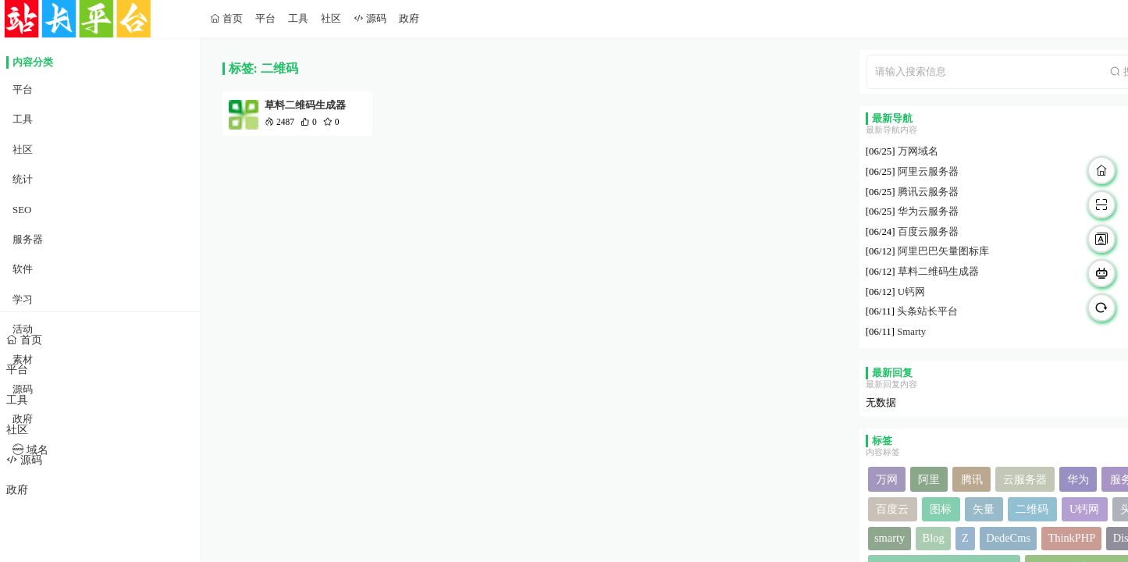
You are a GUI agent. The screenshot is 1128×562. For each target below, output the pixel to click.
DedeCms (1008, 538)
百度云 (892, 509)
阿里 (929, 479)
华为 (1078, 479)
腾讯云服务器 (928, 192)
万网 (887, 479)
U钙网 (911, 291)
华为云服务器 (928, 211)
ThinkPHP (1071, 538)
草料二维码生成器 (305, 105)
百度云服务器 (928, 231)
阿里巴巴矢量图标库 (943, 251)
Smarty (911, 331)
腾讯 (972, 479)
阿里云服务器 (928, 171)
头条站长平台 (927, 311)
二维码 (1032, 509)
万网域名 (918, 151)
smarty (889, 538)
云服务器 (1025, 479)
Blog (934, 538)
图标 (941, 509)
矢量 (984, 509)
